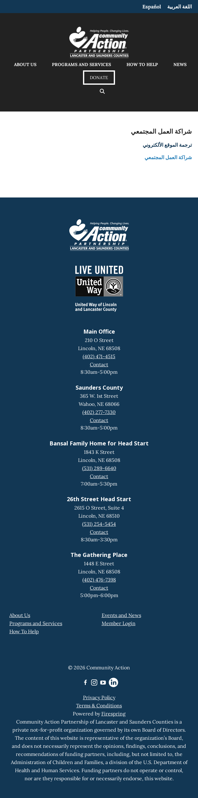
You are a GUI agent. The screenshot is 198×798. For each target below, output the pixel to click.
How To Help (24, 631)
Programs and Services (81, 64)
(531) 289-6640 (99, 468)
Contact (99, 364)
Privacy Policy (99, 697)
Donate (99, 77)
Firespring (113, 713)
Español (151, 6)
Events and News (121, 615)
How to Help (142, 64)
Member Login (119, 623)
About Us (25, 64)
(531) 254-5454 (99, 524)
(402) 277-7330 (99, 412)
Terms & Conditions (99, 705)
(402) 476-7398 (99, 580)
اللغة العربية (179, 6)
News (179, 64)
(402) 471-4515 (99, 356)
